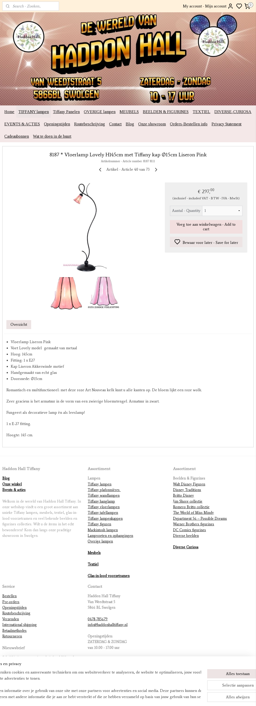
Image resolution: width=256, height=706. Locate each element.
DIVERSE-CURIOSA (232, 112)
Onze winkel (12, 484)
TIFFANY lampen (33, 112)
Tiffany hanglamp (101, 501)
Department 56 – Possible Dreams (200, 518)
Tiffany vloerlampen (104, 507)
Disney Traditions (187, 490)
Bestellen (9, 596)
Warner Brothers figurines (193, 524)
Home (9, 112)
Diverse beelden (186, 536)
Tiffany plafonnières (104, 490)
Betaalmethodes (14, 630)
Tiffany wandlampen (104, 495)
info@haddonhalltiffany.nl (107, 625)
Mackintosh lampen (103, 530)
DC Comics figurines (189, 530)
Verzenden (10, 619)
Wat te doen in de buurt (52, 136)
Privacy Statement (226, 124)
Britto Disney (183, 495)
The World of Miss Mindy (193, 513)
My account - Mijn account (208, 6)
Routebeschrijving (89, 124)
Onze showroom (152, 124)
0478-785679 (98, 619)
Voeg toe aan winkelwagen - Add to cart (206, 226)
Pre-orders (10, 602)
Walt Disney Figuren (189, 484)
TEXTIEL (201, 112)
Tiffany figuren (99, 524)
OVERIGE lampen (99, 112)
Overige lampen (100, 541)
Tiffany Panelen (66, 112)
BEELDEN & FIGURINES (166, 112)
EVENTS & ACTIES (22, 124)
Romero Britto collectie (191, 507)
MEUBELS (129, 112)
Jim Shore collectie (187, 501)
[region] (94, 684)
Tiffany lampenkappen (105, 518)
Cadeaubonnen (16, 136)
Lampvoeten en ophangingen (110, 536)
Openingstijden (57, 124)
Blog (130, 124)
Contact (115, 124)
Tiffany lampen (99, 484)
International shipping (19, 625)
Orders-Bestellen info (188, 124)
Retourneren (12, 636)
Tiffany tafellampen (103, 513)
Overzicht (18, 324)
